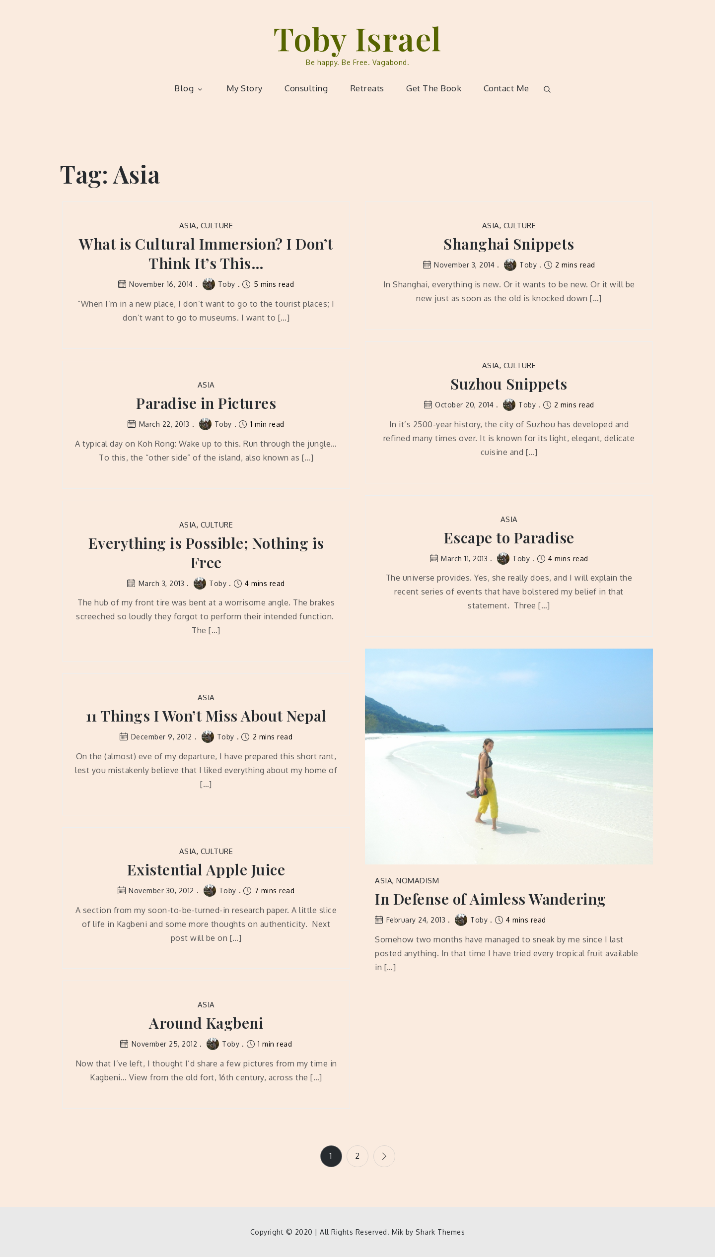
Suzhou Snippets (509, 384)
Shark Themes (440, 1232)
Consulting (306, 88)
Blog (189, 88)
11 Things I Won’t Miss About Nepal (206, 716)
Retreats (367, 88)
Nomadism (417, 880)
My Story (244, 88)
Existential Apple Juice (206, 869)
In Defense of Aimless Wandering (490, 899)
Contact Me (506, 88)
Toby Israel (357, 38)
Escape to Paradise (509, 537)
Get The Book (433, 88)
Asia (188, 225)
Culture (217, 225)
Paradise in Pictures (206, 403)
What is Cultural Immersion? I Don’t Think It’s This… (206, 253)
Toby (219, 284)
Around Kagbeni (206, 1023)
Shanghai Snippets (508, 244)
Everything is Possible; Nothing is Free (206, 552)
